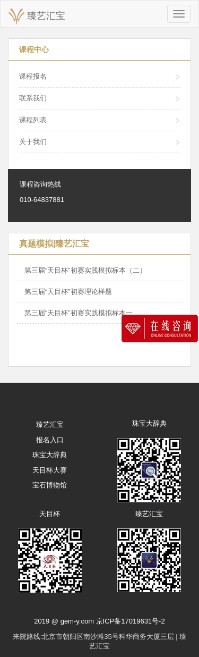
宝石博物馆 (49, 485)
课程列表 (33, 120)
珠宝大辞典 (49, 455)
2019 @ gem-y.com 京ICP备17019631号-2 (99, 621)
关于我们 (33, 142)
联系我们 (33, 98)
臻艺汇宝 (36, 16)
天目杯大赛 (49, 470)
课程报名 (33, 76)
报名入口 (50, 440)
